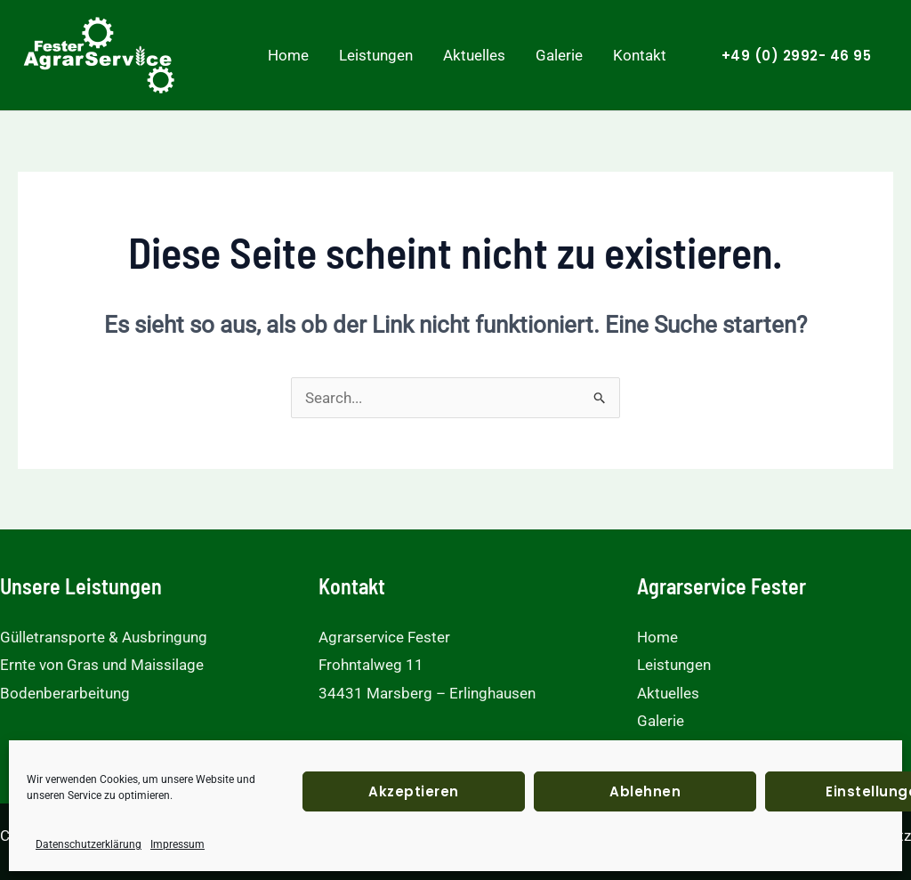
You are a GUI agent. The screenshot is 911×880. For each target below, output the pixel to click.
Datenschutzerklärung (88, 844)
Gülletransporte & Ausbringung (103, 637)
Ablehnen (645, 791)
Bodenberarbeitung (65, 693)
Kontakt (639, 55)
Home (288, 55)
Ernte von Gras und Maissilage (102, 665)
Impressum (177, 844)
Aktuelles (474, 55)
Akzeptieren (413, 791)
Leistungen (376, 55)
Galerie (559, 55)
